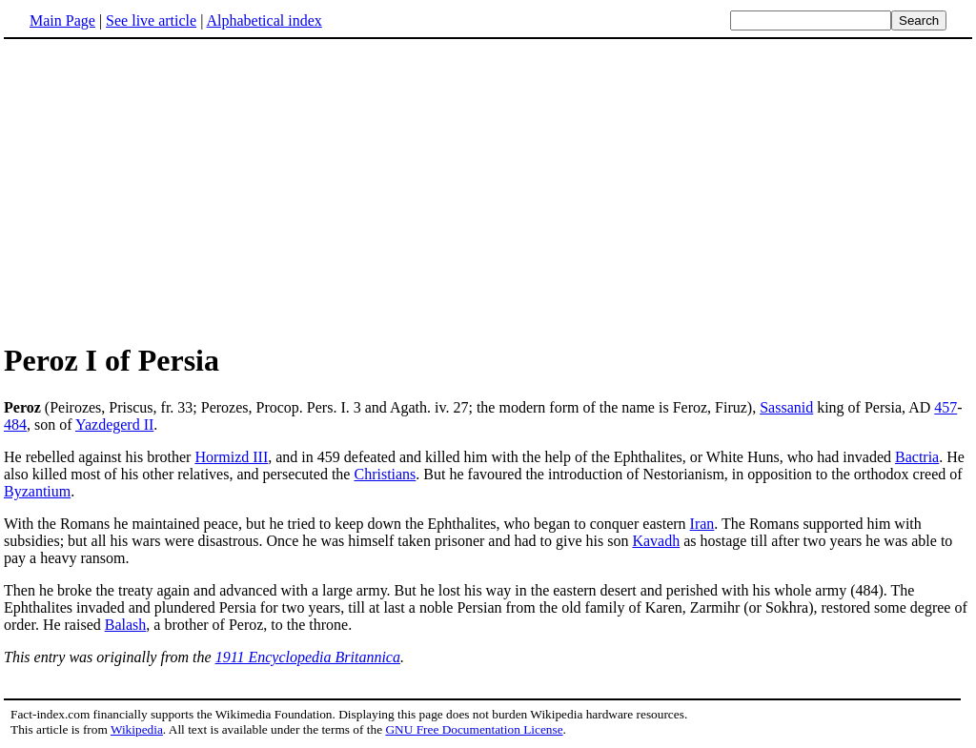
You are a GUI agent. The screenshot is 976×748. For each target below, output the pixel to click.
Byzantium (37, 491)
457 (945, 407)
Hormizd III (231, 457)
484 (15, 424)
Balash (126, 625)
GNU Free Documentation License (473, 729)
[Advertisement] (164, 189)
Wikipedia (137, 729)
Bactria (917, 457)
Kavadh (656, 541)
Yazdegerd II (114, 424)
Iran (702, 524)
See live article (151, 20)
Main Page (62, 20)
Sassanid (786, 407)
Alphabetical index (263, 20)
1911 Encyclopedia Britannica (307, 657)
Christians (385, 474)
